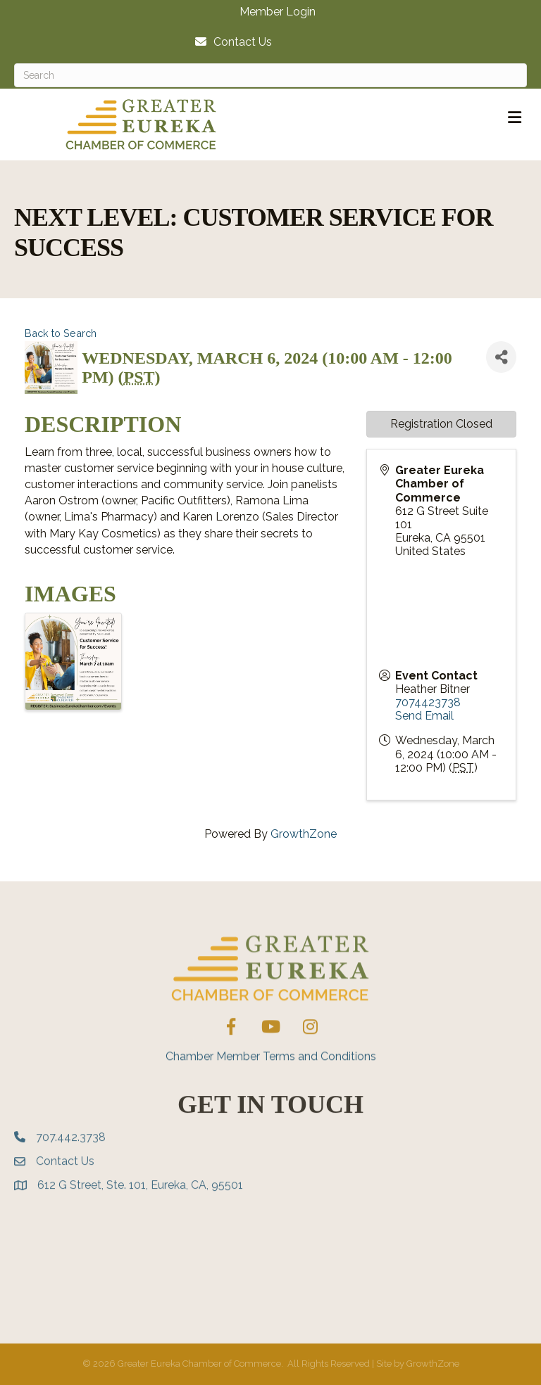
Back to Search (61, 333)
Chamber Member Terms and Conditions (271, 1095)
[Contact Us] (230, 42)
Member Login (278, 12)
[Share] (501, 357)
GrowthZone (303, 834)
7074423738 (428, 702)
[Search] (270, 75)
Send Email (424, 715)
